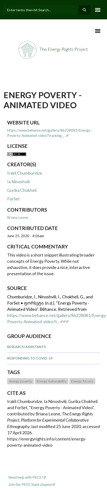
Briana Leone (17, 217)
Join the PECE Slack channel (31, 484)
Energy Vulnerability (51, 381)
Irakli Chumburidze (24, 173)
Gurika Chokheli (22, 190)
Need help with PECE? (27, 477)
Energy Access (82, 381)
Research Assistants (26, 347)
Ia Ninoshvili (18, 181)
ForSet (13, 198)
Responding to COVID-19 (29, 358)
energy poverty (20, 381)
